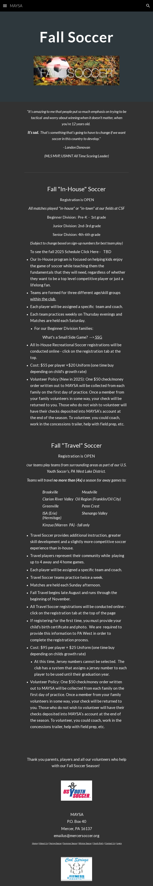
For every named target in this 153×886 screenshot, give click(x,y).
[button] (5, 5)
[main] (76, 37)
